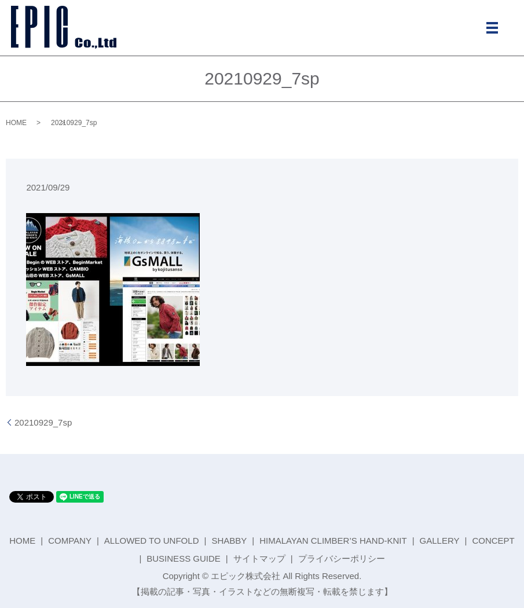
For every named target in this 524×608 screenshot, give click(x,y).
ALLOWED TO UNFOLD (151, 540)
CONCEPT (493, 540)
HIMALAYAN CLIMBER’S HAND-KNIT (332, 540)
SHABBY (229, 540)
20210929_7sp (43, 422)
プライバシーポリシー (341, 558)
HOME (16, 123)
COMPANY (69, 540)
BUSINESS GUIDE (183, 558)
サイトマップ (259, 558)
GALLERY (440, 540)
